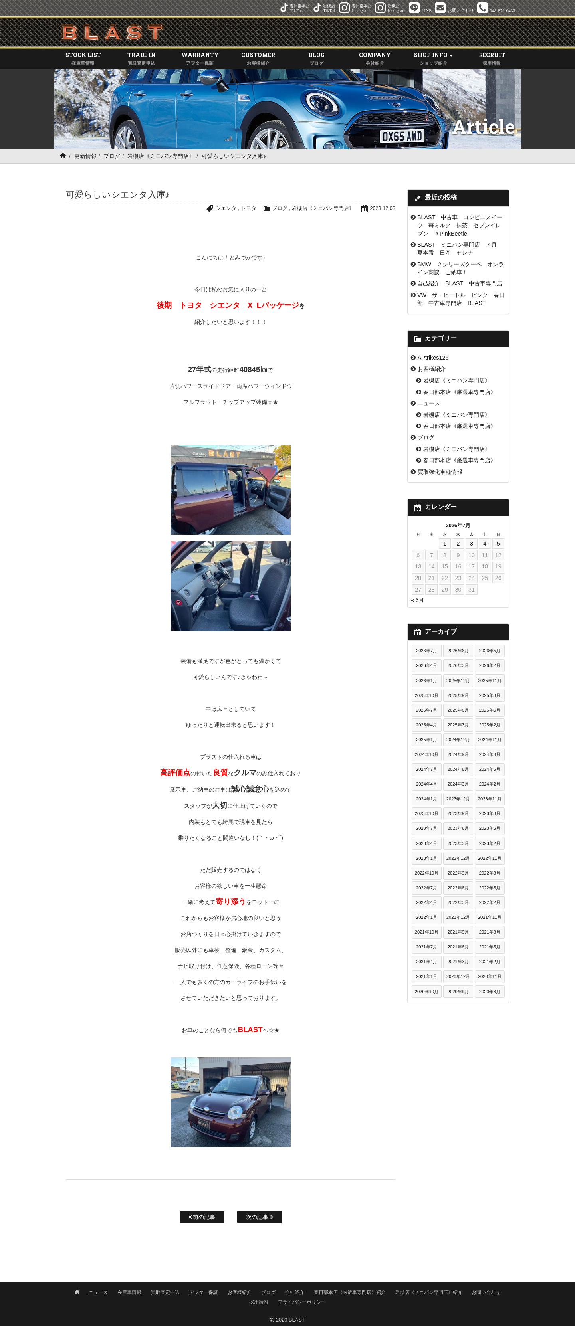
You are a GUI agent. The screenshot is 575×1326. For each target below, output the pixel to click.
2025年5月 (489, 710)
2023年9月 (458, 813)
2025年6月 (458, 710)
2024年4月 (426, 784)
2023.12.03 (382, 209)
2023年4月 (426, 843)
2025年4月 (426, 724)
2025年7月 (426, 710)
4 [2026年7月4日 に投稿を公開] (484, 543)
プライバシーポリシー (302, 1301)
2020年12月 (458, 976)
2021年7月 (426, 947)
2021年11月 (490, 917)
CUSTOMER (258, 59)
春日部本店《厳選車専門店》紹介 (350, 1291)
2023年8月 (489, 813)
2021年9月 (458, 932)
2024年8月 (489, 754)
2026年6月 (458, 651)
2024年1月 (426, 799)
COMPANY (375, 59)
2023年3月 (458, 843)
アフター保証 (203, 1291)
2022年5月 (489, 887)
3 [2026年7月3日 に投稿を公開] (471, 543)
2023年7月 (426, 828)
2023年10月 (426, 813)
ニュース (429, 403)
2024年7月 (426, 769)
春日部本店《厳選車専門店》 (459, 392)
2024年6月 (458, 769)
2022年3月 (458, 902)
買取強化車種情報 (440, 472)
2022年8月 (489, 873)
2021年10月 (426, 932)
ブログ (111, 156)
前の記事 (202, 1217)
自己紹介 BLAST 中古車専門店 (462, 284)
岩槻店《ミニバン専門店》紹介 (428, 1291)
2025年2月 (489, 724)
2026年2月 (489, 665)
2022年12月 (458, 858)
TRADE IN (141, 59)
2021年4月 (426, 962)
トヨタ (248, 209)
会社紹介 (294, 1291)
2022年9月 (458, 873)
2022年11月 (490, 858)
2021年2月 (489, 962)
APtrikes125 (433, 357)
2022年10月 (426, 873)
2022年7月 (426, 887)
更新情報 (85, 156)
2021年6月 (458, 947)
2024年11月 (490, 739)
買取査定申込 (165, 1291)
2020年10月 (426, 991)
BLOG (317, 59)
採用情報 (258, 1301)
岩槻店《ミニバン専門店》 (160, 156)
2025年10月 (426, 695)
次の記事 (259, 1217)
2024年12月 (458, 739)
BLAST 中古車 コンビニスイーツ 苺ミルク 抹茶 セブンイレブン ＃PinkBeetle (459, 225)
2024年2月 (489, 784)
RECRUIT (492, 59)
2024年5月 (489, 769)
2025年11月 (490, 680)
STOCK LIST (83, 59)
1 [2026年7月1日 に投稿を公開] (444, 543)
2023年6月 (458, 828)
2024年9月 (458, 754)
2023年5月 (489, 828)
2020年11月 (490, 976)
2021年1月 (426, 976)
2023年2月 (489, 843)
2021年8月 (489, 932)
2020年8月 (489, 991)
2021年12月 (458, 917)
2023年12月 (458, 799)
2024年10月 (426, 754)
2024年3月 (458, 784)
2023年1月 (426, 858)
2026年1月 (426, 680)
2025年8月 (489, 695)
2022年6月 (458, 887)
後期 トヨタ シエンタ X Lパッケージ (228, 305)
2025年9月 (458, 695)
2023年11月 (490, 799)
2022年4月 (426, 902)
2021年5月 (489, 947)
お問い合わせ (486, 1291)
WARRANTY (200, 59)
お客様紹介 (432, 369)
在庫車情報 (129, 1291)
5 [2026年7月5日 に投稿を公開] (498, 543)
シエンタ (225, 209)
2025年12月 (458, 680)
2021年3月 (458, 962)
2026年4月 (426, 665)
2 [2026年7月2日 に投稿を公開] (458, 543)
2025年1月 (426, 739)
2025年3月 (458, 724)
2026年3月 (458, 665)
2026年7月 (426, 651)
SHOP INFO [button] (434, 59)
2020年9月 (458, 991)
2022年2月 (489, 902)
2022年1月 (426, 917)
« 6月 (417, 600)
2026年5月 (489, 651)
